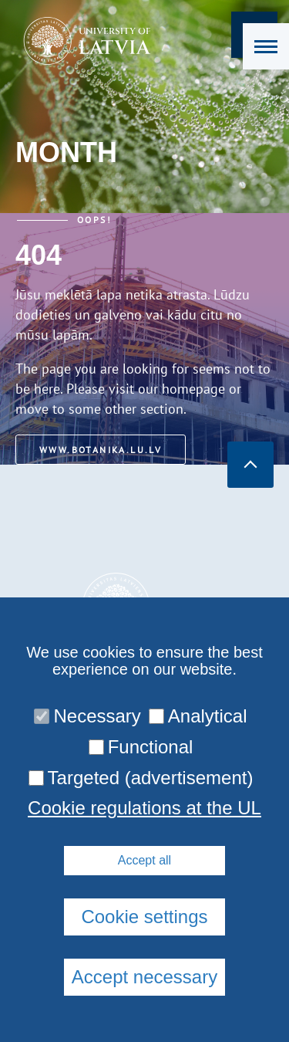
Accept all (144, 860)
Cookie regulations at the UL (144, 808)
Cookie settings (144, 916)
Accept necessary (144, 976)
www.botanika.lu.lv (100, 449)
